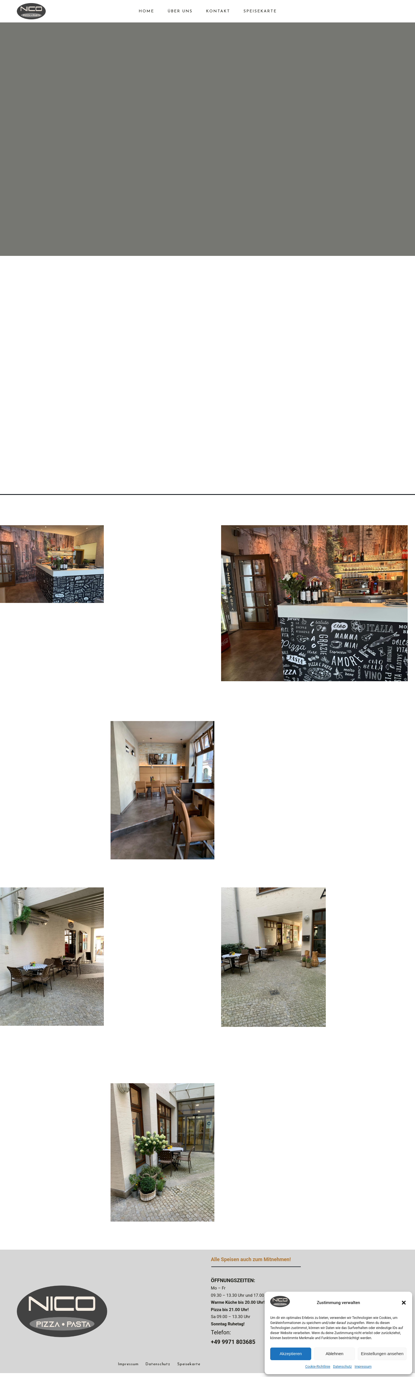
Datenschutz (342, 1367)
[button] (404, 1302)
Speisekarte (188, 1368)
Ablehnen (334, 1353)
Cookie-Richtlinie (317, 1367)
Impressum (363, 1367)
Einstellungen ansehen (382, 1353)
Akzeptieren (290, 1353)
